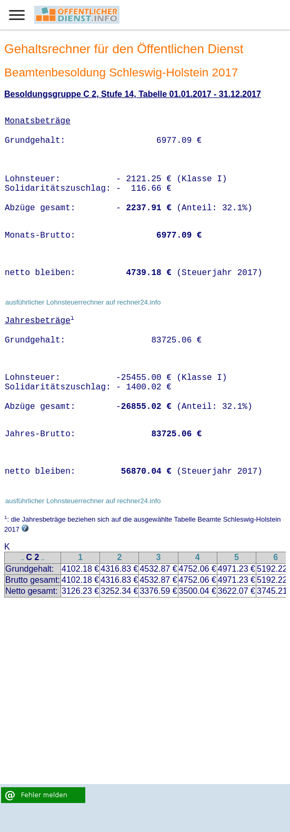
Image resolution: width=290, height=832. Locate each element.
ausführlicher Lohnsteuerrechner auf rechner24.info (83, 302)
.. (22, 558)
